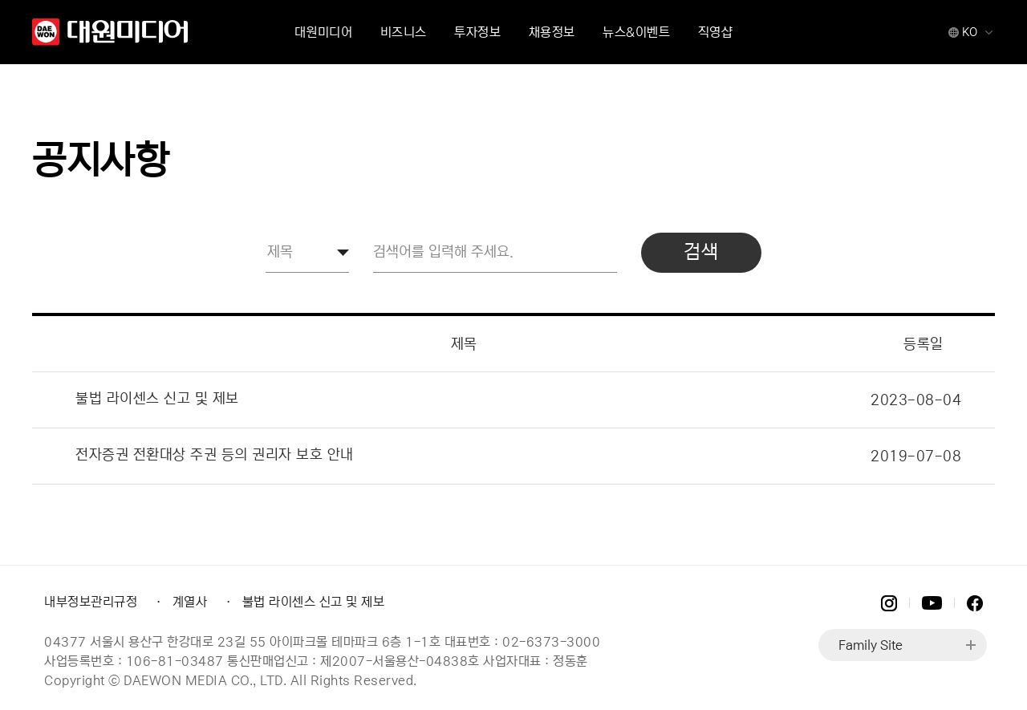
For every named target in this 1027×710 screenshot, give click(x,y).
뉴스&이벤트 (636, 32)
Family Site (870, 645)
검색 (701, 252)
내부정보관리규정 (90, 601)
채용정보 (552, 32)
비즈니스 (403, 32)
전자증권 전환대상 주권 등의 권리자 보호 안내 (214, 455)
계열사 (190, 601)
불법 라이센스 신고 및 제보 (157, 399)
